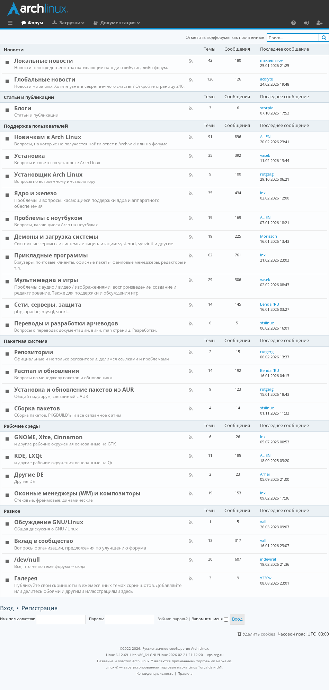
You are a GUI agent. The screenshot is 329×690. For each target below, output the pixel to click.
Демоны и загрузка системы (56, 236)
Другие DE (29, 474)
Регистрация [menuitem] (320, 23)
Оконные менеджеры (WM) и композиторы (77, 493)
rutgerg (267, 174)
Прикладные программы (51, 255)
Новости (14, 49)
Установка (29, 156)
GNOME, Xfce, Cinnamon (48, 437)
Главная (31, 22)
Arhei (265, 474)
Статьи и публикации (29, 97)
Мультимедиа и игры (46, 280)
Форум (64, 22)
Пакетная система (25, 341)
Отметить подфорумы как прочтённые (225, 37)
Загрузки (98, 22)
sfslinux (267, 322)
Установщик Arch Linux (48, 174)
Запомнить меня (210, 618)
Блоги (23, 108)
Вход (7, 608)
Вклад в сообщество (43, 541)
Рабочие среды (22, 426)
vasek (265, 155)
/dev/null (27, 559)
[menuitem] (293, 22)
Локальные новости (43, 61)
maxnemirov (271, 60)
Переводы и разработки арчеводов (66, 323)
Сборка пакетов (37, 408)
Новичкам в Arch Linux (47, 137)
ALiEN (265, 136)
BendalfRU (269, 304)
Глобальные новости (44, 79)
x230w (266, 577)
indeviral (268, 559)
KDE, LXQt (28, 456)
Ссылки (12, 23)
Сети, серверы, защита (47, 304)
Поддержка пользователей (36, 126)
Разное (12, 511)
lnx (263, 192)
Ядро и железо (35, 193)
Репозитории (33, 352)
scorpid (267, 107)
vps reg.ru (215, 654)
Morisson (268, 236)
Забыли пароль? (173, 618)
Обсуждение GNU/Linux (48, 522)
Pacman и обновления (46, 371)
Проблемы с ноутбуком (48, 218)
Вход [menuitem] (309, 23)
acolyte (266, 79)
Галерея (25, 578)
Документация (146, 22)
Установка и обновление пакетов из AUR (74, 389)
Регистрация (39, 608)
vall (263, 521)
